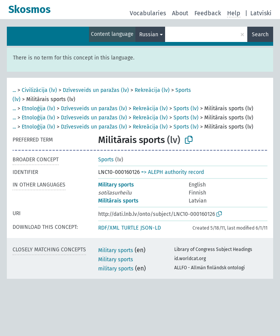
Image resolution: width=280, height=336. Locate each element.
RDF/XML (108, 228)
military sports (116, 268)
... (14, 90)
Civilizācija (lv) (39, 90)
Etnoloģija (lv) (38, 108)
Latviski (261, 13)
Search (260, 34)
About (180, 13)
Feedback (207, 13)
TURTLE (129, 228)
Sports (106, 159)
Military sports (116, 185)
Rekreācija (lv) (152, 90)
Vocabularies (148, 13)
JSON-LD (150, 228)
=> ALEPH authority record (172, 172)
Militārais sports (118, 201)
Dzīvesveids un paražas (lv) (96, 90)
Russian (148, 34)
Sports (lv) (186, 108)
